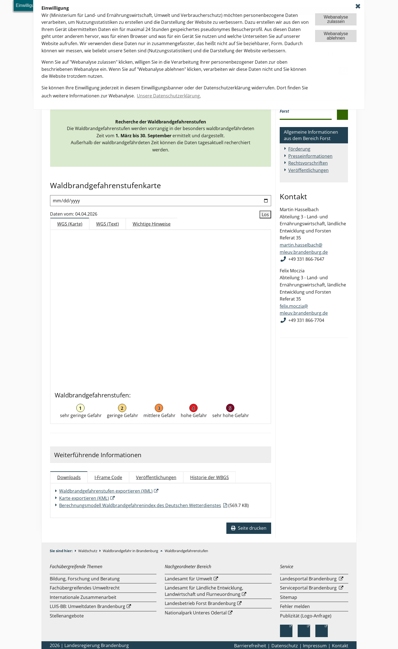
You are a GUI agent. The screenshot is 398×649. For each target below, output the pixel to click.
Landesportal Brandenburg (309, 579)
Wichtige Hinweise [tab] (152, 224)
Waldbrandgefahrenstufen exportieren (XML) (106, 491)
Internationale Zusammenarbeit (83, 597)
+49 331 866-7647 (306, 259)
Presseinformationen (310, 156)
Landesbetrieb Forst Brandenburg (200, 603)
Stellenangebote (67, 616)
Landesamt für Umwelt (188, 579)
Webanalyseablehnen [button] (336, 35)
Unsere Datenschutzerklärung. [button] (169, 96)
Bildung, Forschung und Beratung (85, 579)
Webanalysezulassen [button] (336, 19)
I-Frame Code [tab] (108, 477)
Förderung (299, 149)
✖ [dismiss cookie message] (358, 6)
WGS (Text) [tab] (107, 224)
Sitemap (288, 597)
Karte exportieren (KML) (84, 498)
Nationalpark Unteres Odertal (196, 613)
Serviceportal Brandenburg (309, 588)
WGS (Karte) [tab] (69, 224)
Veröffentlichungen (308, 170)
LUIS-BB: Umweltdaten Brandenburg (87, 606)
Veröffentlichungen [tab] (156, 477)
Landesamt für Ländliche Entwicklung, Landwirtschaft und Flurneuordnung (204, 591)
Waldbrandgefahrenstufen (186, 550)
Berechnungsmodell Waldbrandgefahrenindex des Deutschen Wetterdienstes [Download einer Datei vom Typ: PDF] (140, 505)
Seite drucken (248, 528)
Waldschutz (88, 550)
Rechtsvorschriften (308, 163)
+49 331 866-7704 (306, 320)
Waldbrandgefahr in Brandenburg (131, 550)
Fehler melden (295, 606)
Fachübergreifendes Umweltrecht (85, 588)
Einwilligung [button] (27, 5)
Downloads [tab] (69, 477)
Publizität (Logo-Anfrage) (305, 616)
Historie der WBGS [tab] (209, 477)
